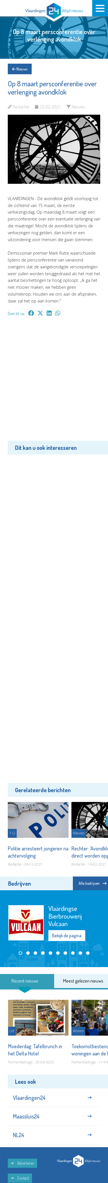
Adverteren (22, 1163)
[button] (20, 953)
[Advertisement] (54, 382)
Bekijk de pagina (67, 936)
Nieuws (19, 69)
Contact (20, 1178)
